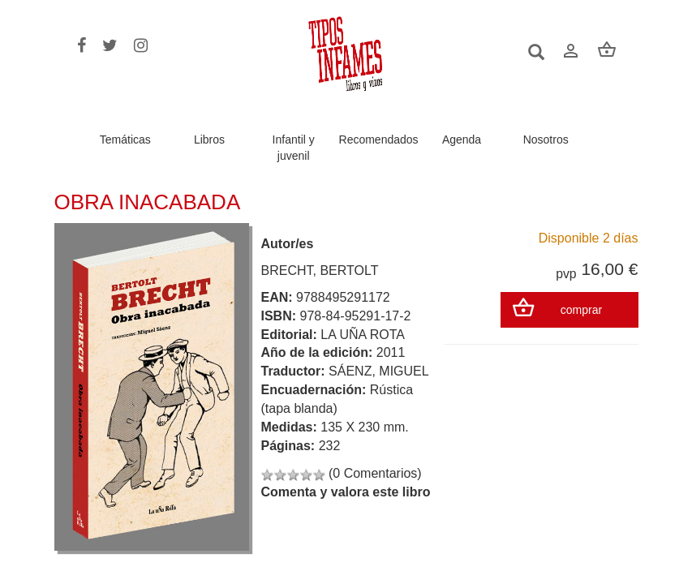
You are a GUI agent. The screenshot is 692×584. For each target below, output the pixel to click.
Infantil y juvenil (294, 148)
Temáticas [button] (125, 139)
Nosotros (546, 139)
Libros (209, 139)
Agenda (461, 139)
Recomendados (379, 139)
